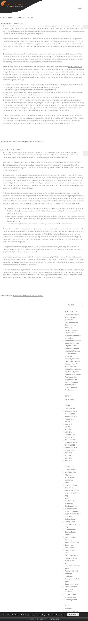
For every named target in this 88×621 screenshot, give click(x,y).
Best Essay (69, 488)
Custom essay (70, 529)
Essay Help (69, 545)
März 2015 (68, 458)
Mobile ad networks (72, 566)
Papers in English (71, 571)
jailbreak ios (69, 561)
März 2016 (68, 432)
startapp (50, 162)
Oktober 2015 (70, 445)
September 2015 (71, 448)
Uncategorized (70, 594)
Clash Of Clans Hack (72, 514)
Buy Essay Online (71, 506)
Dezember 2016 (70, 409)
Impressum (41, 619)
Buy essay (69, 503)
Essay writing (70, 550)
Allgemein (68, 475)
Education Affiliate (72, 542)
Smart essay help (71, 584)
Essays (67, 553)
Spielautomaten (71, 587)
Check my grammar (72, 511)
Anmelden (68, 609)
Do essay (68, 540)
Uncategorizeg (70, 597)
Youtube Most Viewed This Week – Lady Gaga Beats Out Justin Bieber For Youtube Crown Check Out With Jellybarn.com (73, 382)
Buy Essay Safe (71, 509)
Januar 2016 (69, 437)
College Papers (70, 522)
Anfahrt (31, 619)
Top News (68, 592)
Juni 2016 (68, 424)
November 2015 (71, 442)
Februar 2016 (70, 435)
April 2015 (68, 455)
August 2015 (69, 450)
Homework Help (71, 558)
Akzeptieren (73, 615)
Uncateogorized (71, 600)
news (67, 568)
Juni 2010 (68, 461)
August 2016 (69, 419)
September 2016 (71, 416)
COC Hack (69, 516)
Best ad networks (19, 141)
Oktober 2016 (70, 414)
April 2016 (68, 429)
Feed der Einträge (71, 611)
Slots (67, 581)
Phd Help (68, 573)
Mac (66, 563)
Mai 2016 (68, 427)
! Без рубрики (70, 470)
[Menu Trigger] (80, 7)
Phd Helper (69, 576)
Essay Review (70, 548)
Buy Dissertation (71, 501)
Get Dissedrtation (71, 555)
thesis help (69, 589)
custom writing (70, 537)
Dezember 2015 (70, 440)
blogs (67, 498)
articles (67, 483)
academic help (70, 472)
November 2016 (71, 411)
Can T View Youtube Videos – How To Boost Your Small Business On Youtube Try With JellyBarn (73, 366)
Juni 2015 (68, 453)
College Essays (70, 519)
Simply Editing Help (72, 579)
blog (66, 496)
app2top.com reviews (75, 67)
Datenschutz (54, 619)
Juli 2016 (68, 422)
